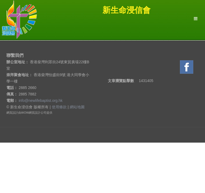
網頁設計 (12, 112)
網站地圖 (77, 107)
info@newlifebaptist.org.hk (40, 100)
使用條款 (59, 107)
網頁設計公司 (37, 112)
